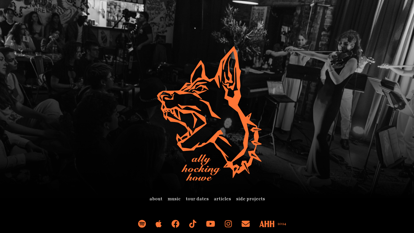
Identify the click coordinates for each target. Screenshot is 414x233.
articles (222, 199)
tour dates (197, 199)
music (174, 199)
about (155, 199)
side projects (250, 199)
